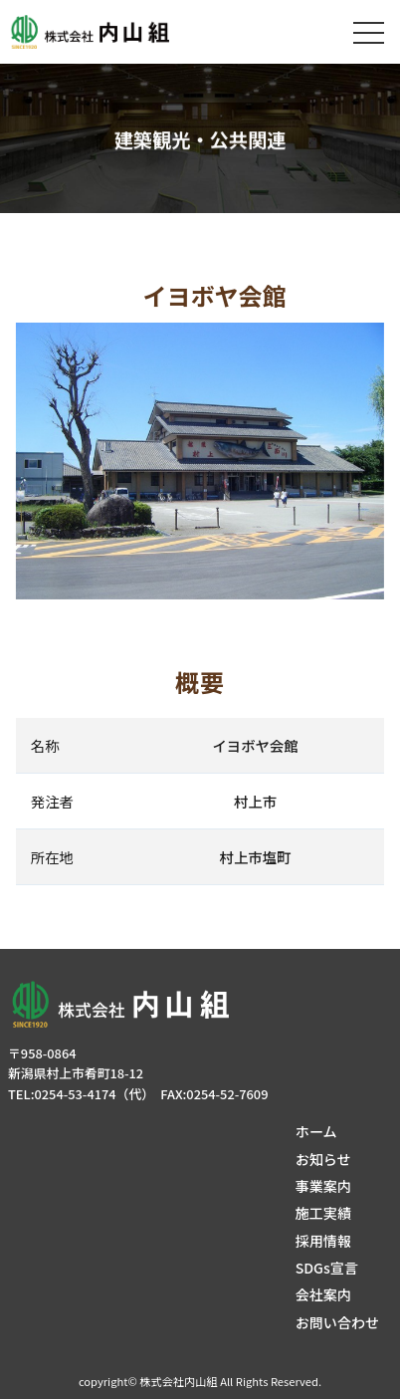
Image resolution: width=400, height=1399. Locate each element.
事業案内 (323, 1186)
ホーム (316, 1131)
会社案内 (323, 1294)
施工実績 (323, 1213)
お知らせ (323, 1159)
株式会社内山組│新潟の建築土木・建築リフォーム (94, 32)
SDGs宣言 (327, 1268)
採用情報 (323, 1241)
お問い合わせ (337, 1322)
